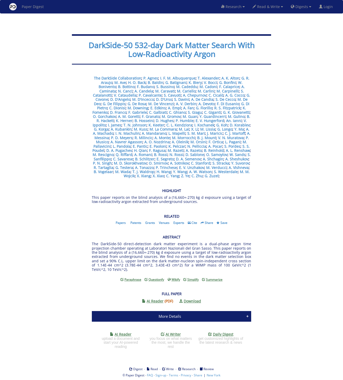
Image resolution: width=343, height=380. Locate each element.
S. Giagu (195, 112)
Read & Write (267, 6)
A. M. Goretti (129, 116)
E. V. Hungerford (210, 120)
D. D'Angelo (120, 99)
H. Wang (163, 171)
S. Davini (181, 99)
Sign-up (160, 375)
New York (213, 375)
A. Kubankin (121, 129)
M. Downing (138, 107)
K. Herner (124, 120)
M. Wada (122, 171)
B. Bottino (126, 86)
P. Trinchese (166, 167)
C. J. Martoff (235, 133)
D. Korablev (240, 125)
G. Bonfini (227, 82)
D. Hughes (165, 120)
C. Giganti (212, 112)
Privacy (186, 375)
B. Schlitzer (144, 159)
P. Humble (184, 120)
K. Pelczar (176, 146)
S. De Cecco (225, 99)
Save (223, 223)
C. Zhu (197, 175)
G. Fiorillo (204, 107)
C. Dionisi (117, 107)
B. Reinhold (214, 150)
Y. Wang (180, 171)
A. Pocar (215, 146)
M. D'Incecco (143, 99)
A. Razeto (194, 150)
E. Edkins (158, 107)
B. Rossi (160, 154)
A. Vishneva (239, 167)
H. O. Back (137, 82)
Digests (301, 6)
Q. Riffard (124, 154)
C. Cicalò (215, 95)
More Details (170, 316)
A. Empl (174, 107)
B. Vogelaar (103, 171)
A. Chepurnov (194, 95)
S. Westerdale (226, 171)
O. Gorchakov (104, 116)
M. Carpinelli (228, 91)
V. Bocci (210, 82)
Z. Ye (185, 175)
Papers (121, 223)
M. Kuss (140, 129)
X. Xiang (144, 175)
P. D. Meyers (121, 137)
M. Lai (184, 129)
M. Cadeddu (186, 86)
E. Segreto (165, 159)
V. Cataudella (125, 95)
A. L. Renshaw (238, 150)
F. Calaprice (229, 86)
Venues (164, 223)
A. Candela (144, 91)
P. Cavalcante (150, 95)
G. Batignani (176, 82)
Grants (150, 223)
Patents (135, 223)
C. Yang (172, 175)
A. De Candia (202, 99)
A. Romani (143, 154)
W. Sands (237, 154)
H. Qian (140, 150)
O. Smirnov (158, 163)
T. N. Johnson (134, 125)
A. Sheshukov (236, 159)
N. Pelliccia (196, 146)
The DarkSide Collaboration (117, 78)
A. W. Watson (200, 171)
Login (327, 6)
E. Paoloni (158, 146)
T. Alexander (208, 78)
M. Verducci (216, 167)
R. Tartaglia (103, 167)
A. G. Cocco (234, 95)
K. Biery (195, 82)
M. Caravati (165, 91)
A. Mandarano (154, 133)
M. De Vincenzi (161, 103)
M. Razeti (176, 150)
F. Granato (151, 116)
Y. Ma (239, 129)
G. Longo (224, 129)
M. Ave (120, 82)
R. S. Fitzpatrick (227, 107)
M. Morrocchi (183, 137)
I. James (114, 125)
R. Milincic (143, 137)
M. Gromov (171, 116)
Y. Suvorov (240, 163)
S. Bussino (165, 86)
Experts (178, 223)
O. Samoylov (216, 154)
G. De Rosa (137, 103)
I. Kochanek (204, 125)
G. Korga (101, 129)
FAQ (150, 375)
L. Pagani (233, 141)
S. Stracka (220, 163)
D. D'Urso (164, 99)
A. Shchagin (213, 159)
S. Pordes (232, 146)
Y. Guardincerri (212, 116)
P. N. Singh (102, 163)
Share (209, 223)
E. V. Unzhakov (191, 167)
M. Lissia (207, 129)
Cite (194, 223)
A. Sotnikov (179, 163)
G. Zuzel (212, 175)
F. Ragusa (157, 150)
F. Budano (145, 86)
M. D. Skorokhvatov (130, 163)
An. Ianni (234, 120)
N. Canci (125, 91)
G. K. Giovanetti (236, 112)
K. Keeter (156, 125)
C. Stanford (200, 163)
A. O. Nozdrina (157, 141)
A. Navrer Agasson (126, 141)
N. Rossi (176, 154)
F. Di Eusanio (228, 103)
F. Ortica (215, 141)
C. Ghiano (177, 112)
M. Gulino (236, 116)
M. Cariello (186, 91)
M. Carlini (206, 91)
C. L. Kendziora (179, 125)
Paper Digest (26, 6)
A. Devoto (206, 103)
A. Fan (188, 107)
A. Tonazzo (144, 167)
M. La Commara (163, 129)
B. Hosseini (144, 120)
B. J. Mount (206, 137)
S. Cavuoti (172, 95)
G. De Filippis (114, 103)
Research (233, 6)
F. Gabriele (137, 112)
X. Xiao (158, 175)
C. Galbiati (158, 112)
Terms (173, 375)
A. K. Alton (230, 78)
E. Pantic (140, 146)
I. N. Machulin (127, 133)
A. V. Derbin (186, 103)
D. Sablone (194, 154)
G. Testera (124, 167)
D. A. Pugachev (119, 150)
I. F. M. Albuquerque (178, 78)
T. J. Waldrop (143, 171)
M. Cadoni (208, 86)
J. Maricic (215, 133)
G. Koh (222, 125)
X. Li (194, 129)
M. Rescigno (103, 154)
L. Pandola (122, 146)
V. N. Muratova (231, 137)
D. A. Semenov (188, 159)
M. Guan (190, 116)
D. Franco (118, 112)
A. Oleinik (180, 141)
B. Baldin (155, 82)
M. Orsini (198, 141)
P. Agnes (150, 78)
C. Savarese (123, 159)
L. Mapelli (176, 133)
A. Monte (162, 137)
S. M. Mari (196, 133)
